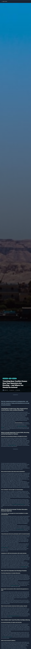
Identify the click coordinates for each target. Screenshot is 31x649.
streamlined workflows (14, 585)
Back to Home (4, 1)
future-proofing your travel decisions (18, 504)
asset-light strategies (12, 445)
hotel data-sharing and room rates (13, 615)
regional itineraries (20, 426)
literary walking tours (20, 529)
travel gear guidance (24, 566)
